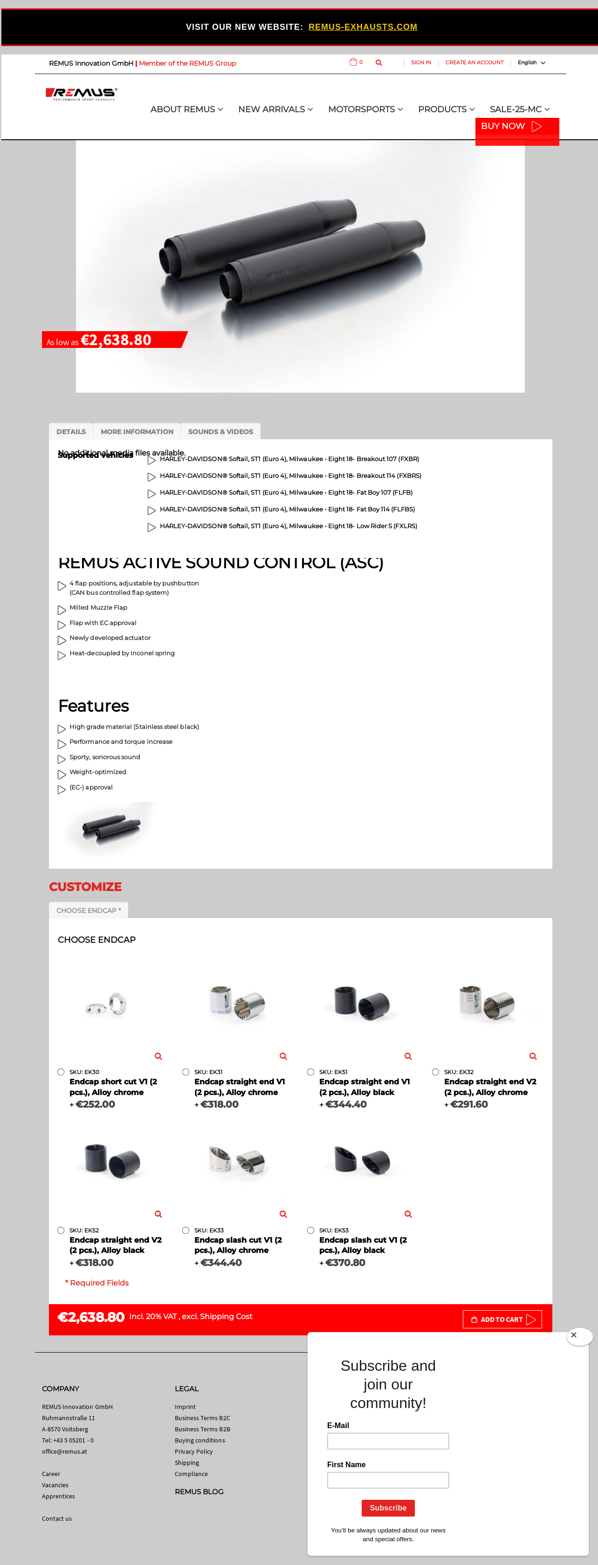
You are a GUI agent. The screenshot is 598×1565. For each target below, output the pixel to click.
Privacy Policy (194, 1451)
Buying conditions (200, 1440)
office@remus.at (65, 1451)
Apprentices (59, 1496)
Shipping (187, 1462)
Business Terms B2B (202, 1429)
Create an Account (474, 62)
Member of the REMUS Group (187, 63)
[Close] (579, 1338)
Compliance (191, 1474)
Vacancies (55, 1485)
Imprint (185, 1406)
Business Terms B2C (202, 1418)
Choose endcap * (88, 910)
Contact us (57, 1518)
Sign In (421, 62)
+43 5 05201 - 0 (73, 1440)
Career (51, 1474)
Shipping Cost (226, 1316)
